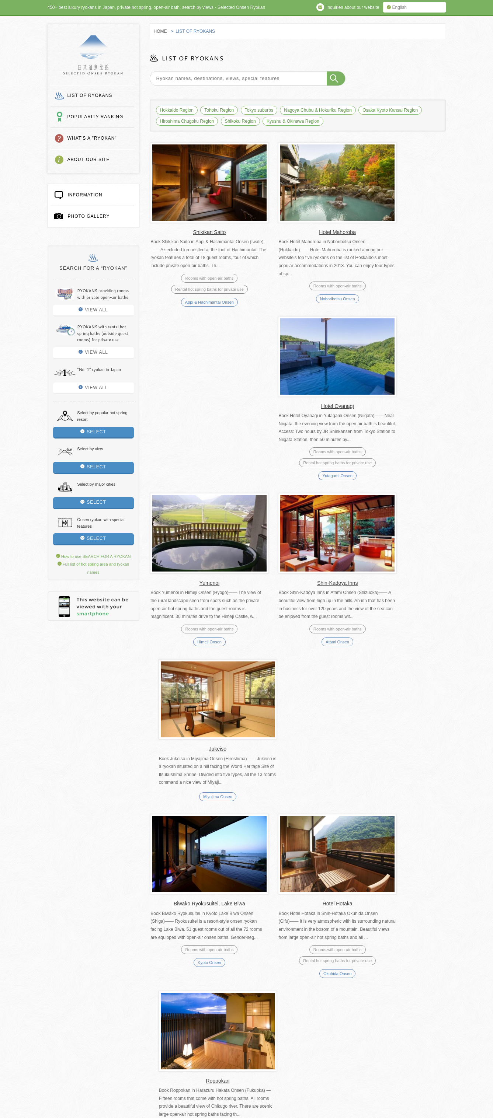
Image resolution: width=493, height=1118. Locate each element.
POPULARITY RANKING (95, 116)
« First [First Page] (186, 839)
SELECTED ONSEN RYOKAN (93, 54)
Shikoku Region (240, 121)
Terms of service (193, 1020)
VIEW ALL (93, 309)
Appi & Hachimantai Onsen (195, 292)
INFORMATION (78, 194)
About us (293, 1020)
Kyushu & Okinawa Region (293, 121)
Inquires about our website (89, 1030)
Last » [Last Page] (424, 839)
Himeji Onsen (195, 457)
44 (345, 839)
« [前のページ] (205, 839)
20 (250, 839)
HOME (160, 31)
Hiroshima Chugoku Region (187, 121)
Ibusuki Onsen (297, 809)
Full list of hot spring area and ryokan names (107, 1020)
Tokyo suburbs (259, 110)
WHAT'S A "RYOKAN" (92, 138)
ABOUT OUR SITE (88, 159)
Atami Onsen (297, 465)
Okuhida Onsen (297, 632)
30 (267, 839)
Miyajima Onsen (398, 454)
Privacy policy (247, 1020)
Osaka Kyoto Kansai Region (390, 110)
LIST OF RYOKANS (89, 95)
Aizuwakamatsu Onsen (195, 789)
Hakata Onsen (398, 621)
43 (329, 839)
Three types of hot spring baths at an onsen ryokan (216, 1039)
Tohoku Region (219, 110)
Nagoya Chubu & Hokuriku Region (317, 110)
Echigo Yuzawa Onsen (398, 800)
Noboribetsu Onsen (297, 289)
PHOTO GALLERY (82, 215)
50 (376, 839)
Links (145, 1030)
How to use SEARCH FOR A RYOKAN (93, 556)
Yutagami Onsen (398, 300)
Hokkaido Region (177, 110)
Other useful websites (197, 1030)
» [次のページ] (405, 839)
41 (297, 839)
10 (234, 839)
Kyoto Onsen (195, 621)
